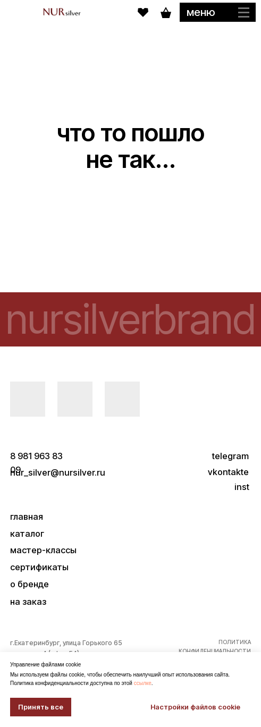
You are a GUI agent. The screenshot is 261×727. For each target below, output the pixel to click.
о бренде (29, 584)
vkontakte (228, 472)
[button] (218, 12)
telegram (230, 456)
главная (26, 516)
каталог (27, 533)
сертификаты (39, 567)
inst (241, 486)
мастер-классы (43, 550)
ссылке (142, 683)
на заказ (28, 601)
